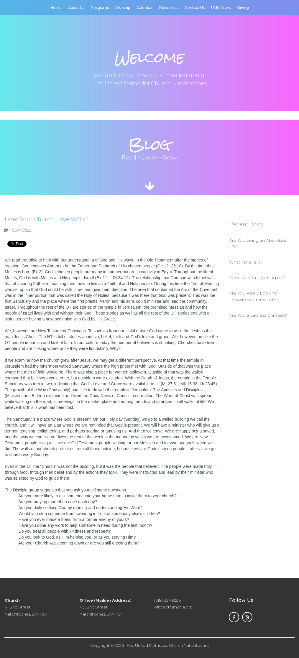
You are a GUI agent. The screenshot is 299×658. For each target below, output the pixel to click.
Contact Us (195, 7)
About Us (76, 7)
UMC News (221, 7)
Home (56, 7)
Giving (243, 7)
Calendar (145, 7)
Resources (168, 7)
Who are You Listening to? (256, 277)
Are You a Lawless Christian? (258, 315)
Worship (122, 7)
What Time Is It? (245, 262)
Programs (100, 8)
